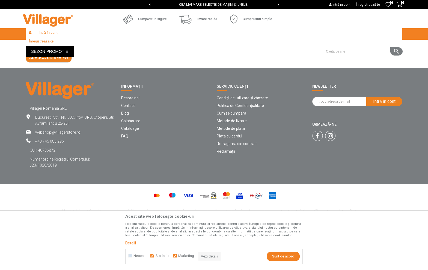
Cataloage (130, 168)
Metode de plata (231, 168)
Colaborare (130, 160)
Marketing (186, 256)
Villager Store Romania (43, 46)
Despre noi (130, 138)
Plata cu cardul (229, 176)
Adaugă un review (48, 97)
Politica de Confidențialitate (240, 145)
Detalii (130, 243)
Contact (128, 145)
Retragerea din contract (237, 183)
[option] (214, 4)
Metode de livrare (232, 160)
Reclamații (226, 191)
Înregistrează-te (368, 5)
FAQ (124, 176)
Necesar (140, 256)
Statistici (162, 256)
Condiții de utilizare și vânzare (242, 138)
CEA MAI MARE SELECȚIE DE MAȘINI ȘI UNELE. (213, 5)
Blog (125, 153)
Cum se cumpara (231, 153)
